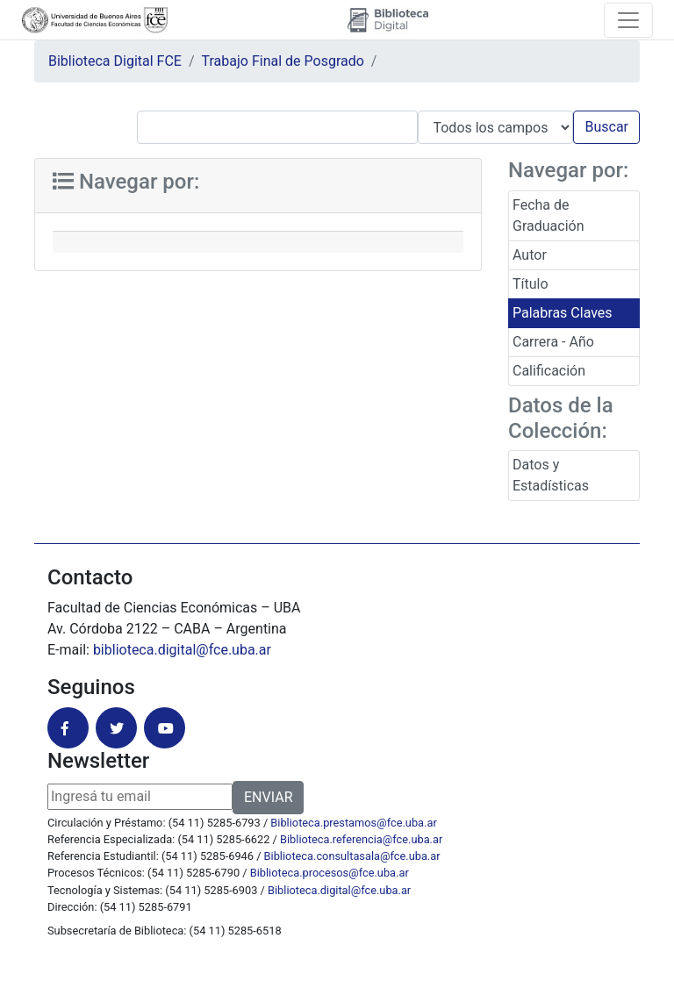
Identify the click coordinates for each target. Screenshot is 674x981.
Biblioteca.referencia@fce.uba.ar (361, 839)
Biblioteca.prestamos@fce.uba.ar (353, 822)
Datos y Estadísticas (551, 475)
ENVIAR (268, 797)
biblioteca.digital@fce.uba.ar (182, 649)
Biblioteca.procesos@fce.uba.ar (329, 872)
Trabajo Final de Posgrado (283, 61)
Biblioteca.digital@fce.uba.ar (339, 890)
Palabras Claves (563, 312)
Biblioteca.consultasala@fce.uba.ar (352, 856)
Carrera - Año (553, 341)
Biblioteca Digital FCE (115, 61)
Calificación (549, 370)
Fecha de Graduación (548, 215)
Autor (530, 255)
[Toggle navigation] (628, 20)
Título (531, 284)
